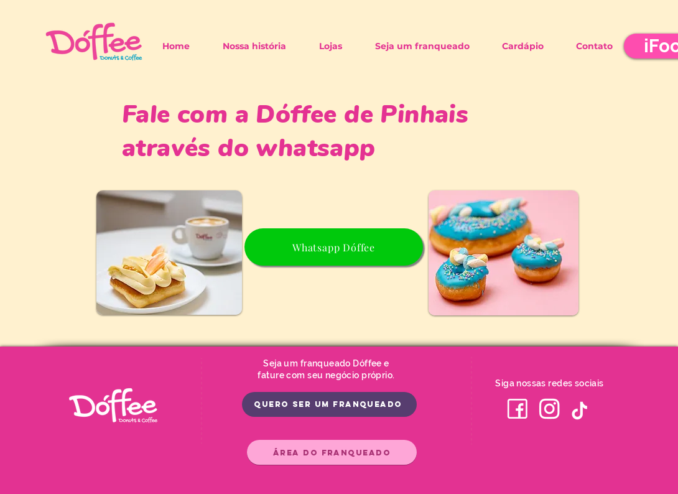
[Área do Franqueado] (332, 452)
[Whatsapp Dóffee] (333, 247)
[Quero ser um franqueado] (329, 404)
